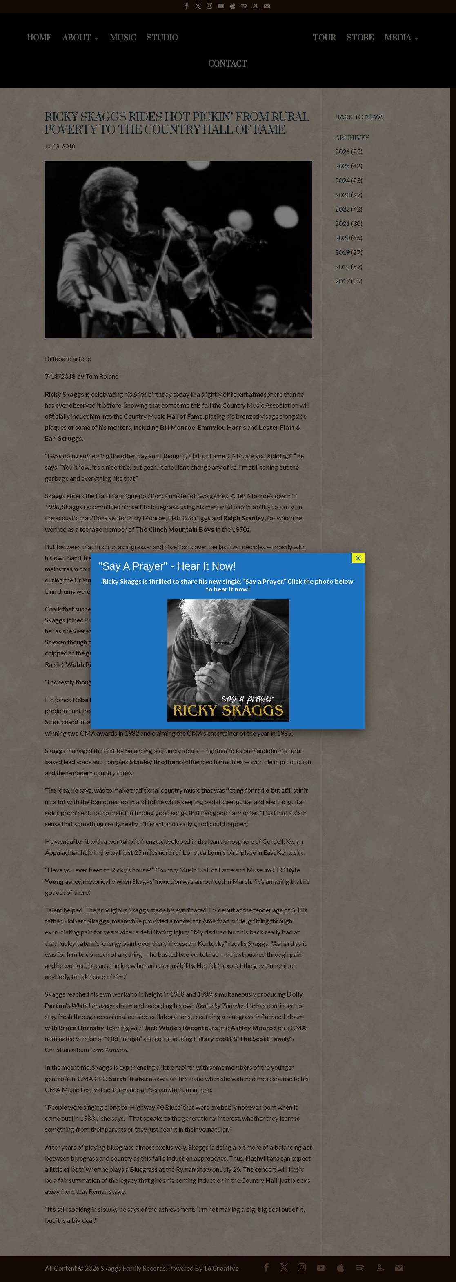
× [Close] (358, 558)
